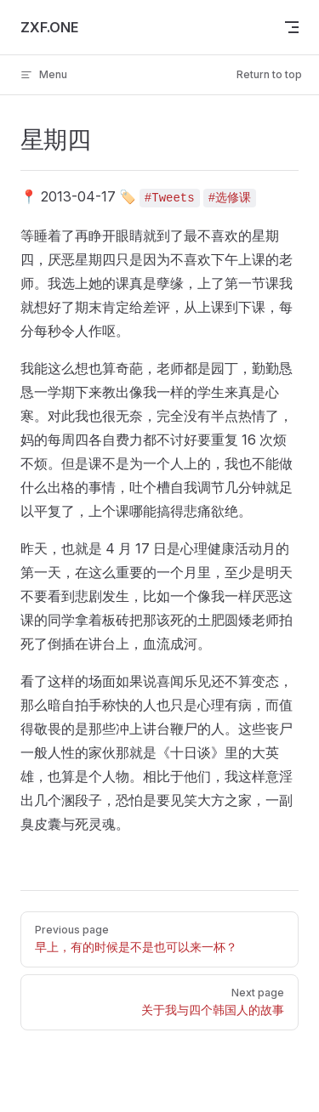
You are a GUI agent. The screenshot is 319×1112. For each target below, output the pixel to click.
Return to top (269, 74)
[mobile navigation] (291, 27)
